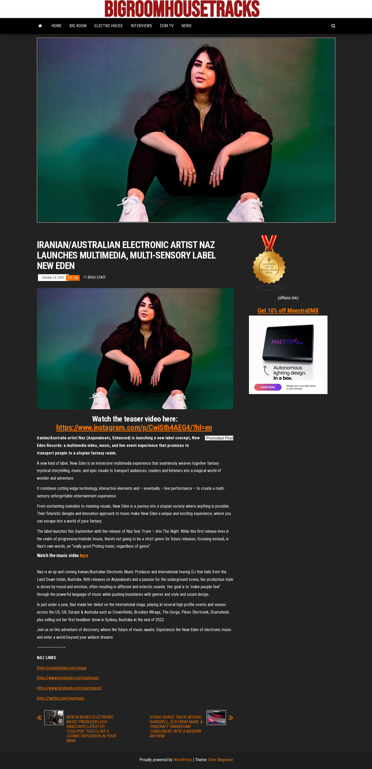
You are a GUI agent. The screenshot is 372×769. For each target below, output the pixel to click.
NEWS (186, 25)
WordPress (183, 759)
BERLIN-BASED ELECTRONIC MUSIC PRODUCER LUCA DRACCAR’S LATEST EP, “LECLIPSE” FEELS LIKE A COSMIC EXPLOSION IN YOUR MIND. (90, 729)
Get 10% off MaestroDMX (288, 310)
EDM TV (167, 25)
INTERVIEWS (141, 25)
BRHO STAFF (97, 277)
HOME (56, 25)
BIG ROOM (77, 25)
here (84, 555)
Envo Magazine (220, 759)
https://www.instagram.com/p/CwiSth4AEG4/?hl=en (134, 427)
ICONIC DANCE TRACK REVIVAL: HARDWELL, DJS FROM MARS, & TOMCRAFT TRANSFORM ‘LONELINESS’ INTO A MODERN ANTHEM (176, 726)
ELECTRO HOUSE (108, 25)
